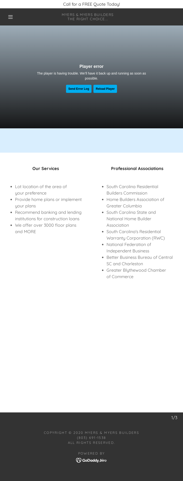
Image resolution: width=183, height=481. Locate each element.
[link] (88, 18)
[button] (10, 17)
